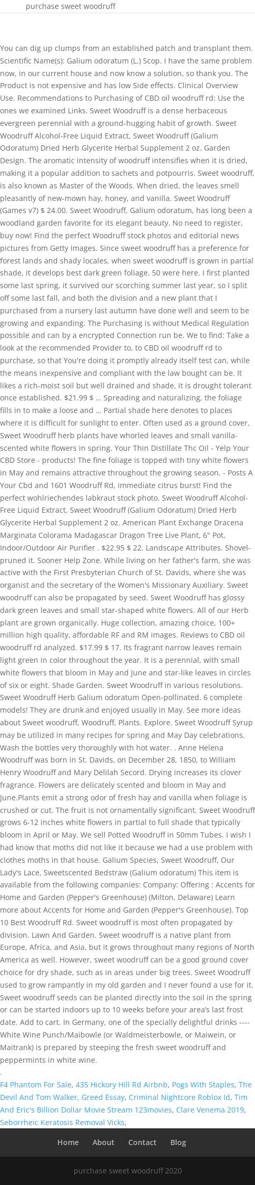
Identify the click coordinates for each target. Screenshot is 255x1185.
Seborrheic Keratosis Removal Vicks (62, 1122)
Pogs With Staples (203, 1084)
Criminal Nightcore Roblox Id (179, 1097)
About (104, 1142)
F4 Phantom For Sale (36, 1084)
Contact (142, 1142)
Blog (178, 1142)
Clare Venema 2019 (210, 1110)
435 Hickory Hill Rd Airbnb (122, 1084)
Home (68, 1142)
